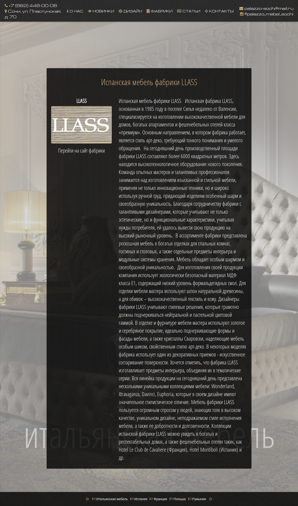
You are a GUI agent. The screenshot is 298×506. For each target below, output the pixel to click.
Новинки (101, 11)
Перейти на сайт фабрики (81, 150)
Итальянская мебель (110, 499)
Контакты (219, 11)
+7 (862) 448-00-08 (31, 5)
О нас (75, 11)
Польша (177, 499)
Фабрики (160, 11)
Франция (158, 499)
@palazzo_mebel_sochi (266, 13)
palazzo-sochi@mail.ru (266, 8)
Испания (138, 499)
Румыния (197, 499)
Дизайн (130, 11)
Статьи (188, 11)
